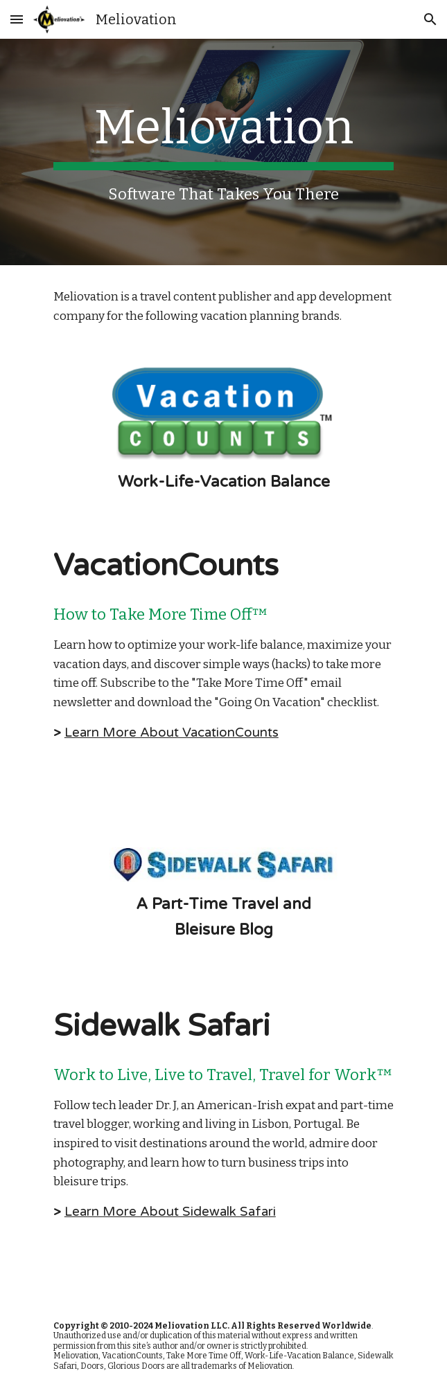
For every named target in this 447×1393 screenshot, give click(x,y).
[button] (16, 19)
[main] (223, 152)
